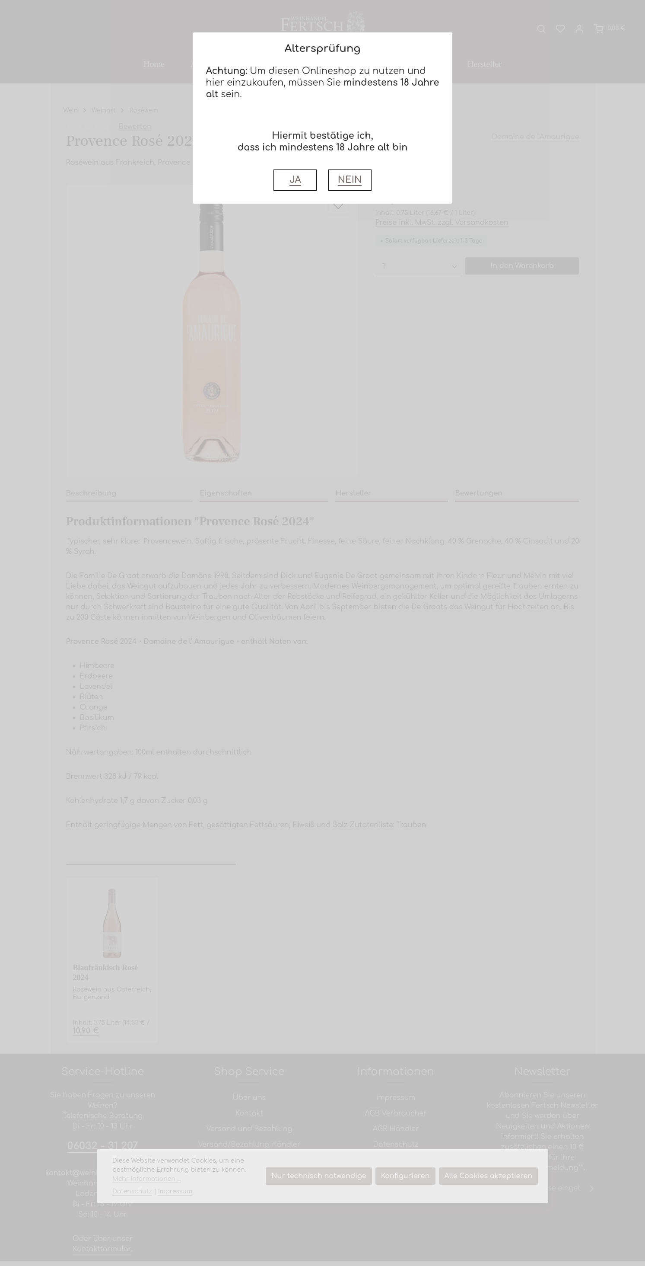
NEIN (350, 180)
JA (295, 180)
